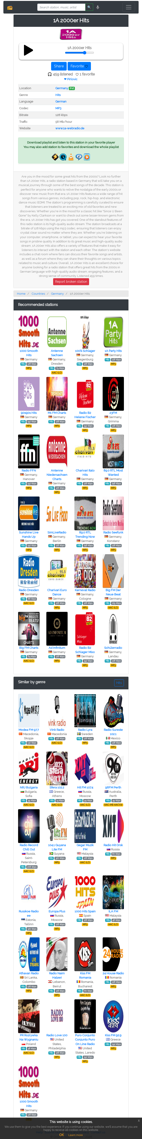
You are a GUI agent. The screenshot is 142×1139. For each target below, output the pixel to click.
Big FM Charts (28, 647)
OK (61, 1135)
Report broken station (71, 281)
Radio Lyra (85, 729)
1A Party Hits (113, 351)
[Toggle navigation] (128, 7)
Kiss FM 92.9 (113, 1035)
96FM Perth (113, 787)
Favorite (79, 66)
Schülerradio (113, 647)
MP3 (58, 108)
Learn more (75, 1135)
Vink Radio (57, 729)
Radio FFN (29, 470)
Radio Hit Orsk (113, 845)
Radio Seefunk (113, 532)
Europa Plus (57, 911)
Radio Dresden (29, 590)
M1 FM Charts (57, 413)
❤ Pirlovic (70, 79)
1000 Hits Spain (85, 911)
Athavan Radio (29, 973)
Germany (61, 88)
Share (59, 66)
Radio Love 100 (56, 1035)
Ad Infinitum (57, 647)
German (60, 101)
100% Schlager (85, 351)
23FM (113, 413)
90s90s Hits (29, 413)
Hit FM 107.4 (85, 787)
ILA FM (113, 911)
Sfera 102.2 (57, 787)
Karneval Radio (85, 590)
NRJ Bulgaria (29, 787)
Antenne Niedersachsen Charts (57, 475)
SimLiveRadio (56, 532)
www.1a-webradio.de (69, 128)
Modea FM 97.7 (29, 729)
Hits (58, 95)
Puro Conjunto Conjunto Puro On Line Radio (85, 1040)
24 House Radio (113, 973)
